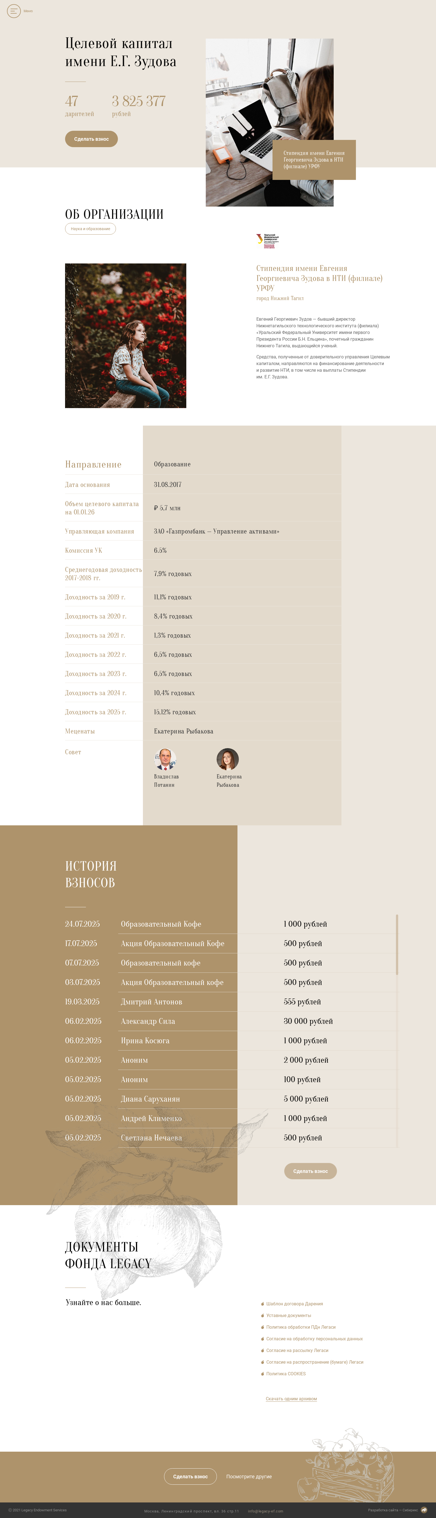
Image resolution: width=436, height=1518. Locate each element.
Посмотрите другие (248, 1476)
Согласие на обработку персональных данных (314, 1338)
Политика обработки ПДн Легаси (301, 1327)
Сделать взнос (91, 139)
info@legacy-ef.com (260, 1511)
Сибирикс (410, 1510)
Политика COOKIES (286, 1373)
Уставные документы (288, 1315)
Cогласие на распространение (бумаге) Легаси (314, 1362)
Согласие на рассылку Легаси (297, 1350)
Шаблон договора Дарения (294, 1303)
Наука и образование (90, 229)
